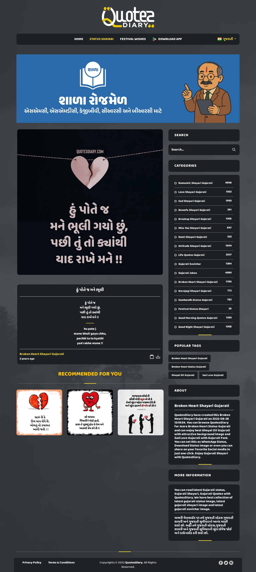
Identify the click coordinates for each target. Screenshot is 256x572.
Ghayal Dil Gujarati (183, 375)
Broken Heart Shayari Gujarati (42, 354)
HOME (78, 39)
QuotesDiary (133, 562)
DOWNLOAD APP (167, 39)
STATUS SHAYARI (102, 39)
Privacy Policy (31, 562)
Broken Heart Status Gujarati (189, 367)
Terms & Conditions (61, 562)
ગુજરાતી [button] (226, 39)
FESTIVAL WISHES (133, 39)
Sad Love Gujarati (213, 375)
